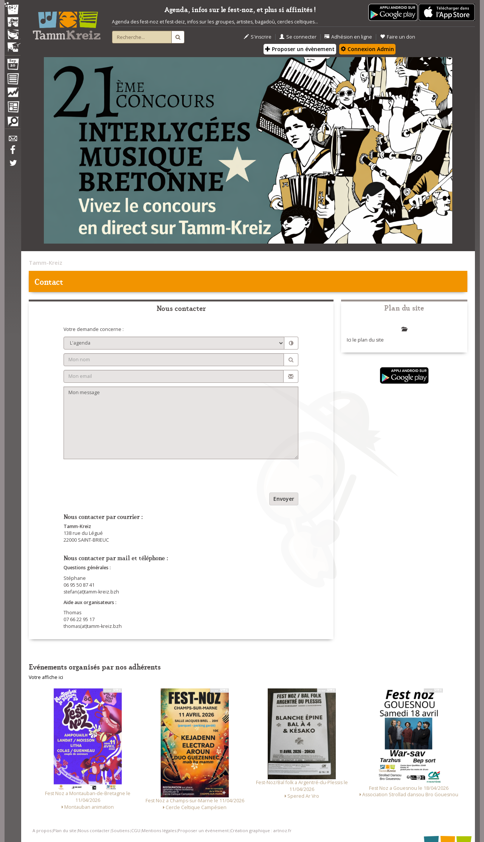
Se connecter (297, 37)
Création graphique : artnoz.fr (261, 830)
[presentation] (121, 477)
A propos (42, 830)
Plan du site (64, 830)
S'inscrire (257, 37)
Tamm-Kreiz (45, 262)
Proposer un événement (203, 830)
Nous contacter (94, 830)
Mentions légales (159, 830)
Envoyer (283, 498)
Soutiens (120, 830)
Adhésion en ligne (348, 37)
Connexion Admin (367, 49)
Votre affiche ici (46, 677)
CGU (135, 830)
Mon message (181, 423)
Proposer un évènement (300, 49)
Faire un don (397, 37)
